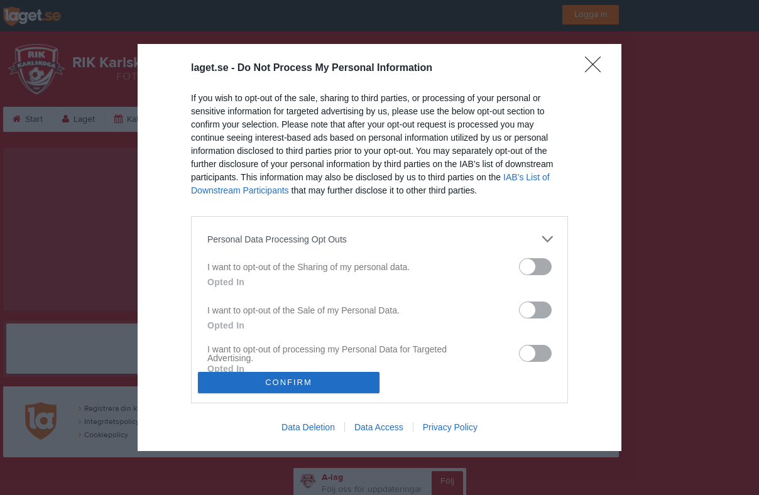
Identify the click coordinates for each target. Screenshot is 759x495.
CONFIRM (288, 382)
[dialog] (379, 247)
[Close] (597, 68)
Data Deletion (308, 427)
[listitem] (379, 239)
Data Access (378, 427)
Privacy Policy (450, 427)
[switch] (535, 266)
